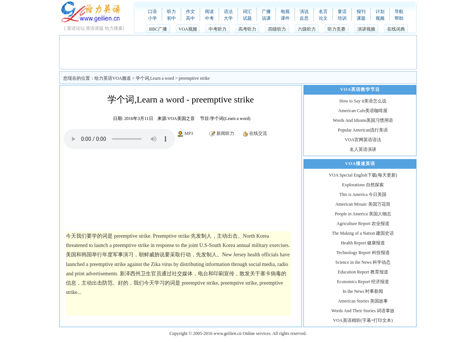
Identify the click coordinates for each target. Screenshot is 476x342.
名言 (323, 11)
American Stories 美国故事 (363, 301)
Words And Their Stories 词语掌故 (363, 310)
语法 (228, 11)
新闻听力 (225, 133)
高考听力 (247, 29)
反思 (304, 18)
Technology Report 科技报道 (362, 252)
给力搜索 (114, 28)
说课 (266, 18)
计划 (380, 11)
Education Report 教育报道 (363, 272)
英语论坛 (76, 28)
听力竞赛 (336, 29)
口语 (152, 11)
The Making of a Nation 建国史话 (363, 233)
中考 (209, 18)
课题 (361, 18)
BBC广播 (158, 29)
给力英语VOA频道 (112, 78)
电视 (285, 11)
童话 (342, 11)
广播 (266, 11)
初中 (171, 18)
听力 (171, 11)
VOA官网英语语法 (363, 139)
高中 (190, 18)
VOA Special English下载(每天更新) (363, 175)
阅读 (209, 11)
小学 (152, 18)
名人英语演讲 (363, 149)
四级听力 (277, 29)
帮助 (399, 18)
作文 (190, 11)
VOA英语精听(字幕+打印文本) (363, 320)
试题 (247, 18)
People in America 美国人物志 (363, 213)
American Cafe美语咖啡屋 (363, 110)
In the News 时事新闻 (363, 291)
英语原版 (95, 28)
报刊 (361, 11)
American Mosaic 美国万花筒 (363, 204)
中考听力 (217, 29)
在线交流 (258, 133)
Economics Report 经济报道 (363, 281)
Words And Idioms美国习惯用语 (363, 120)
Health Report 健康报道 (363, 243)
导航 (399, 11)
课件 (285, 18)
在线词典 (396, 29)
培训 (342, 18)
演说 (304, 11)
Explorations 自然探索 (363, 184)
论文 (323, 18)
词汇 (247, 11)
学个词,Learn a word (155, 78)
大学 (228, 18)
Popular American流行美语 (363, 130)
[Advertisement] (238, 52)
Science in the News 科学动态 (363, 262)
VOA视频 (187, 29)
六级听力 (307, 29)
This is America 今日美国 (363, 194)
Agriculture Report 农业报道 (363, 223)
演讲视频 (366, 29)
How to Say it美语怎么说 (363, 101)
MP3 (188, 133)
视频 (380, 18)
